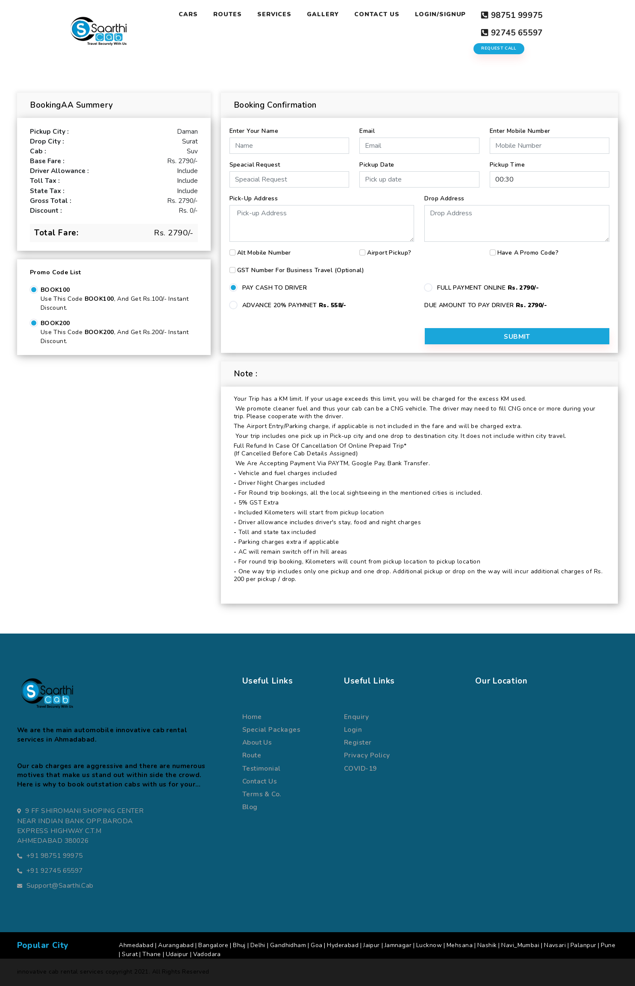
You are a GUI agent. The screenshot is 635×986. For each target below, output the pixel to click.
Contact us (259, 779)
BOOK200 (55, 318)
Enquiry (356, 715)
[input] (419, 174)
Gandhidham (288, 944)
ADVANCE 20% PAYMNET (294, 300)
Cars (187, 14)
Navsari (555, 944)
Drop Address (444, 193)
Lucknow (429, 944)
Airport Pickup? (389, 248)
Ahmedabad (136, 944)
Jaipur (371, 944)
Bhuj (239, 944)
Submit (561, 334)
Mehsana (460, 944)
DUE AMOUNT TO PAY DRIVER (485, 300)
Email (367, 126)
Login (353, 728)
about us (257, 741)
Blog (250, 805)
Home (252, 715)
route (251, 753)
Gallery (322, 14)
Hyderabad (343, 944)
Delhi (257, 944)
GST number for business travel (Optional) (301, 265)
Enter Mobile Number (520, 126)
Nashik (487, 944)
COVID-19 (360, 767)
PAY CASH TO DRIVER (274, 283)
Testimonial (261, 767)
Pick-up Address (253, 193)
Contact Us (376, 14)
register (358, 741)
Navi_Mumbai (520, 944)
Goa (316, 944)
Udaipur (177, 953)
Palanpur (583, 944)
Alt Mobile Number (264, 248)
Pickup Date (376, 160)
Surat (130, 953)
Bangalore (213, 944)
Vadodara (207, 953)
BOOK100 (55, 285)
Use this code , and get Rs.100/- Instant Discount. (115, 298)
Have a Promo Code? (528, 248)
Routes (227, 14)
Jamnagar (398, 944)
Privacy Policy (367, 753)
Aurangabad (176, 944)
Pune (608, 944)
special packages (271, 728)
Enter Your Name (253, 126)
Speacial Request (254, 160)
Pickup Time (507, 160)
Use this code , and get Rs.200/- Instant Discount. (115, 331)
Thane (151, 953)
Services (274, 14)
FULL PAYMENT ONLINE (488, 283)
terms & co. (261, 792)
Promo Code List (55, 268)
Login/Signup (440, 14)
